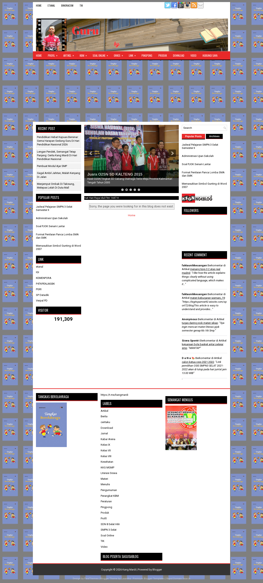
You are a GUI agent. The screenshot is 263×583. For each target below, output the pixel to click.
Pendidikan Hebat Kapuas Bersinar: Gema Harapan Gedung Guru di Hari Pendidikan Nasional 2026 (58, 141)
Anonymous (189, 319)
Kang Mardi (129, 569)
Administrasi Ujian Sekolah (52, 218)
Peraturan (106, 501)
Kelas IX (105, 444)
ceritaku (105, 422)
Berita (104, 416)
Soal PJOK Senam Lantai (50, 226)
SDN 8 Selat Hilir (110, 524)
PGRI (39, 289)
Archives (214, 136)
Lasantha (126, 578)
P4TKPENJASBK (45, 283)
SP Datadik (42, 295)
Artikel (70, 54)
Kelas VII (106, 450)
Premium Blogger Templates (149, 578)
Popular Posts (193, 136)
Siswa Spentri (191, 340)
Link (133, 54)
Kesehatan (107, 461)
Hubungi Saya (210, 55)
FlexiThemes (91, 578)
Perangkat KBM (110, 495)
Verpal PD (41, 300)
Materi (104, 478)
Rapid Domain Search (178, 578)
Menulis (105, 484)
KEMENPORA (43, 277)
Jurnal (104, 433)
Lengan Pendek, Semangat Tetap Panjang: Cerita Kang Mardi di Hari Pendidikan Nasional (57, 155)
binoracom (67, 5)
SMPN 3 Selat (109, 529)
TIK (81, 5)
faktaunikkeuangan (194, 265)
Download (178, 55)
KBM (85, 54)
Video (193, 55)
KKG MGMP (107, 467)
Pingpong (147, 55)
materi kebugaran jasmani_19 (207, 297)
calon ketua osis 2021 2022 (198, 361)
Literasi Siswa (109, 473)
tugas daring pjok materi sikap (200, 322)
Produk (162, 55)
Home (39, 5)
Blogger (157, 569)
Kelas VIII (106, 456)
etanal (51, 5)
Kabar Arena (108, 439)
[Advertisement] (131, 91)
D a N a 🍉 (188, 358)
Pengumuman (109, 490)
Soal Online (102, 54)
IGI (37, 272)
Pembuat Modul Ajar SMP (52, 166)
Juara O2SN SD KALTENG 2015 (114, 174)
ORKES (120, 54)
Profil (54, 54)
